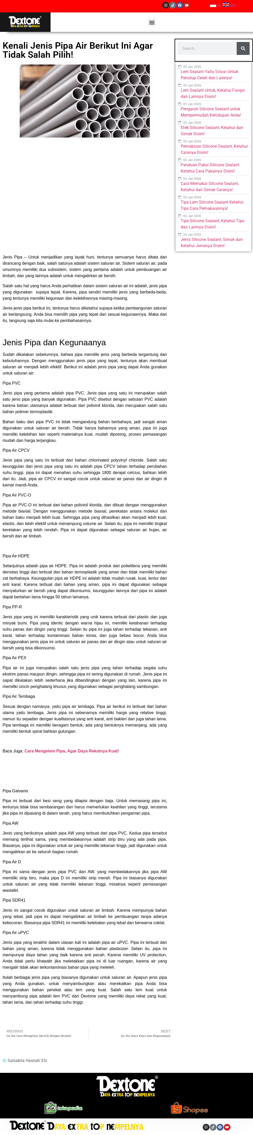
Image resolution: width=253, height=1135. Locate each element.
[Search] (243, 48)
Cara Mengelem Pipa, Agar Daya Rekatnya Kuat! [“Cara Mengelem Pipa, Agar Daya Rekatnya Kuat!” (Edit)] (72, 751)
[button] (151, 22)
